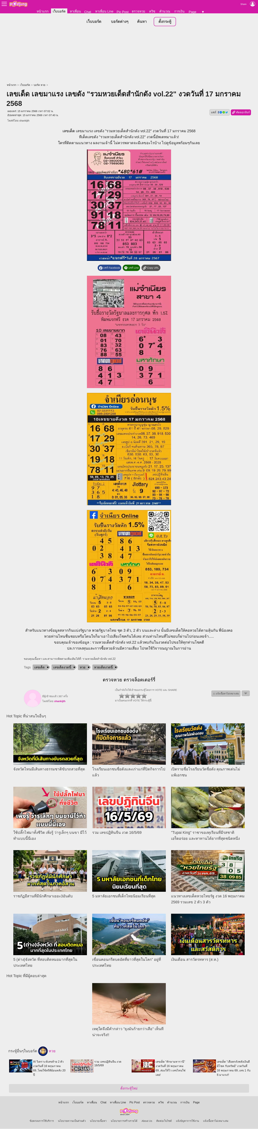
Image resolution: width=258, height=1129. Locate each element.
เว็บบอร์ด (59, 11)
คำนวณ (164, 11)
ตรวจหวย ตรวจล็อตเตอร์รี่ (129, 680)
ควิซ (152, 11)
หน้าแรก (43, 11)
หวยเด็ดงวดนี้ (103, 667)
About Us (147, 1121)
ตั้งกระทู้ (164, 22)
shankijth (24, 120)
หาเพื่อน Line (104, 11)
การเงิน (179, 11)
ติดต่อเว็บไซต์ (164, 1121)
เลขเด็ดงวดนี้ (62, 667)
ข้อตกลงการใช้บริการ (42, 1121)
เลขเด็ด (69, 131)
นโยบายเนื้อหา (98, 1121)
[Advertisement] (129, 55)
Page (192, 12)
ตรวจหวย (138, 11)
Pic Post (122, 12)
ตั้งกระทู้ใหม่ (128, 1089)
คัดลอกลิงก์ (241, 112)
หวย (95, 631)
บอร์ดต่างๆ (119, 22)
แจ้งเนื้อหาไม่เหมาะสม (215, 1121)
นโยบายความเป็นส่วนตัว (72, 1121)
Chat (87, 12)
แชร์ (219, 112)
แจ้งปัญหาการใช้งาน (187, 1121)
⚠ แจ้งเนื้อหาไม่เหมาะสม (226, 693)
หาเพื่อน (75, 11)
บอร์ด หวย (39, 85)
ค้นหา (142, 22)
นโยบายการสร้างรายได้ (124, 1121)
